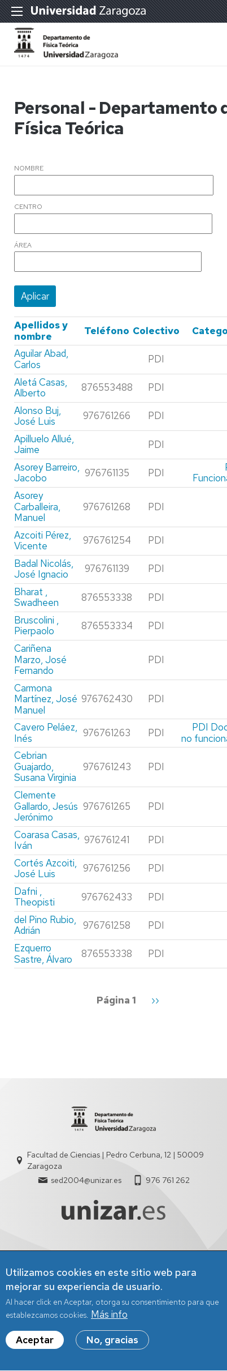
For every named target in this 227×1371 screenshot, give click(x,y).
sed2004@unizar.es (86, 1180)
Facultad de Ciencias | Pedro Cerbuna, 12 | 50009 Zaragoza (115, 1160)
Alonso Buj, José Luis (37, 416)
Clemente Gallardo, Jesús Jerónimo (46, 806)
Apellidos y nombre (41, 331)
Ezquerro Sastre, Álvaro (43, 954)
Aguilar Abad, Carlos (41, 359)
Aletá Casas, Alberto (40, 388)
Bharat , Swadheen (36, 597)
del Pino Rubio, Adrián (45, 925)
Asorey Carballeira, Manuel (37, 506)
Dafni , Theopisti (34, 897)
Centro (28, 207)
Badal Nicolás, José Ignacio (43, 569)
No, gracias (112, 1345)
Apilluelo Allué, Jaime (44, 444)
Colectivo (156, 330)
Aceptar (35, 1345)
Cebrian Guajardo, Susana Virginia (45, 766)
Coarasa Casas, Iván (47, 840)
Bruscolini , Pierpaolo (36, 626)
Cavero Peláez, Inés (45, 733)
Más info (109, 1320)
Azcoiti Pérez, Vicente (42, 541)
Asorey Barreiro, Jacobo (47, 473)
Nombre (28, 169)
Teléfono (106, 330)
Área (23, 246)
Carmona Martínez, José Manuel (45, 699)
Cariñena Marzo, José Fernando (40, 659)
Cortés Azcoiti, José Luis (45, 869)
